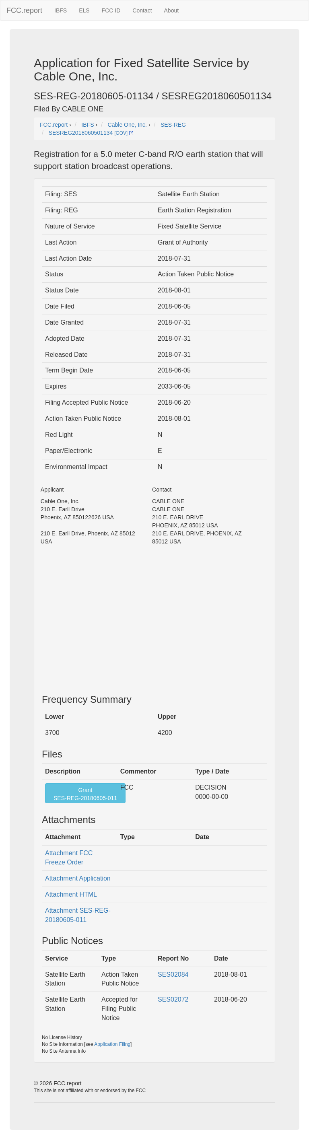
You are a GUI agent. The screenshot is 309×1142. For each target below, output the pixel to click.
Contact (142, 10)
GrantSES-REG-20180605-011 (85, 794)
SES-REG (173, 124)
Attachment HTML (71, 894)
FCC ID (111, 10)
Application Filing (112, 1044)
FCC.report (24, 10)
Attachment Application (78, 878)
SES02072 (173, 999)
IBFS (60, 10)
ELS (84, 10)
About (171, 10)
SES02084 (173, 974)
